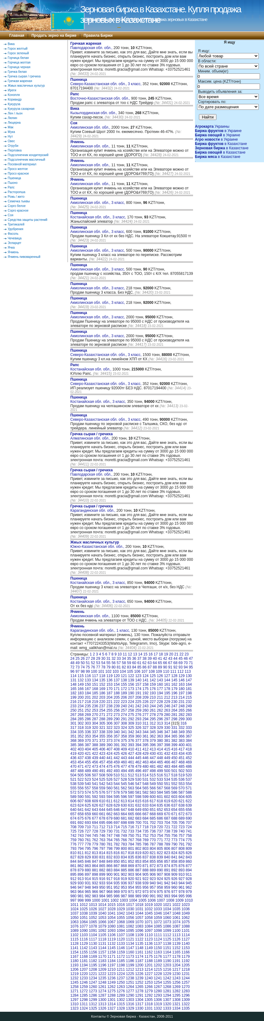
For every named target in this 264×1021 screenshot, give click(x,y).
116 (88, 676)
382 (174, 740)
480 (145, 766)
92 (175, 667)
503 (189, 771)
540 (88, 784)
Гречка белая (17, 71)
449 (167, 758)
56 (114, 663)
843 (189, 857)
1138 (167, 943)
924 (160, 879)
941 (160, 883)
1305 (148, 1000)
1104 (93, 935)
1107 (121, 935)
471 (80, 766)
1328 (121, 1008)
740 (182, 831)
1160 (130, 952)
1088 (186, 926)
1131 (102, 943)
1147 (130, 948)
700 (138, 823)
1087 (176, 926)
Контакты (98, 1016)
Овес (11, 141)
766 (124, 840)
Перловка (15, 150)
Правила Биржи (98, 35)
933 (102, 883)
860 (189, 861)
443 (124, 758)
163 (182, 684)
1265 (139, 987)
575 (95, 792)
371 (95, 740)
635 (160, 805)
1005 (142, 900)
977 (174, 892)
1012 (84, 905)
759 (73, 840)
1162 (148, 952)
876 (182, 866)
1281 (167, 991)
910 (182, 874)
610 (102, 801)
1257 (186, 982)
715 (124, 827)
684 (145, 818)
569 (174, 788)
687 (167, 818)
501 (174, 771)
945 (189, 883)
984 (102, 896)
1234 (93, 978)
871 (145, 866)
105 (130, 671)
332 (182, 727)
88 (155, 667)
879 (80, 870)
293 (138, 719)
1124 (158, 939)
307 (116, 723)
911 (189, 874)
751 (138, 835)
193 (153, 693)
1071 (148, 922)
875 (174, 866)
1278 (139, 991)
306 (109, 723)
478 (131, 766)
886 (131, 870)
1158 (111, 952)
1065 (93, 922)
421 (88, 753)
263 (167, 710)
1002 (114, 900)
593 (102, 797)
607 (80, 801)
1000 (96, 900)
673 (189, 814)
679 (109, 818)
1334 (176, 1008)
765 (116, 840)
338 (102, 732)
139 (131, 680)
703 (160, 823)
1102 (74, 935)
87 (150, 667)
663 (116, 814)
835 (131, 857)
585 (167, 792)
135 (102, 680)
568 (167, 788)
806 (167, 848)
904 (138, 874)
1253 (148, 982)
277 (145, 715)
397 (160, 745)
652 (160, 810)
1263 (121, 987)
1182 (93, 961)
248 (182, 706)
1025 (84, 909)
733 (131, 831)
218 (88, 702)
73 (78, 667)
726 (80, 831)
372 (102, 740)
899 (102, 874)
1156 (93, 952)
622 (189, 801)
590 (80, 797)
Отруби (13, 145)
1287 (102, 995)
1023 (186, 905)
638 (182, 805)
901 (116, 874)
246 (167, 706)
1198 (121, 965)
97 (78, 671)
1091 (93, 930)
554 (189, 784)
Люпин (12, 118)
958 (160, 887)
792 (189, 844)
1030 (130, 909)
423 (102, 753)
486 (189, 766)
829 (88, 857)
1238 (130, 978)
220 (102, 702)
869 (131, 866)
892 (174, 870)
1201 (148, 965)
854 (145, 861)
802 (138, 848)
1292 (148, 995)
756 (174, 835)
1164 (167, 952)
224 (131, 702)
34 (124, 658)
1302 (121, 1000)
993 (167, 896)
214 (182, 697)
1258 (74, 987)
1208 (93, 969)
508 (102, 775)
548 (145, 784)
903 (131, 874)
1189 (158, 961)
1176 (158, 956)
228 (160, 702)
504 (73, 775)
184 (88, 693)
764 (109, 840)
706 (182, 823)
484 (174, 766)
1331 (148, 1008)
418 (189, 749)
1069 (130, 922)
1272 (84, 991)
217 (80, 702)
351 (73, 736)
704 (167, 823)
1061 (176, 918)
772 (167, 840)
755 (167, 835)
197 (182, 693)
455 (88, 762)
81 (119, 667)
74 (82, 667)
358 (124, 736)
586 (174, 792)
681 (124, 818)
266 (189, 710)
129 (182, 676)
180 (182, 689)
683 (138, 818)
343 (138, 732)
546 (131, 784)
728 (95, 831)
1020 (158, 905)
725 (73, 831)
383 (182, 740)
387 (88, 745)
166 (80, 689)
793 (73, 848)
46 (186, 658)
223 (124, 702)
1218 (186, 969)
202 (95, 697)
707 (189, 823)
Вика (11, 44)
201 (88, 697)
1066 (102, 922)
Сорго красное (18, 210)
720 (160, 827)
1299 (93, 1000)
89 (160, 667)
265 (182, 710)
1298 (84, 1000)
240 (124, 706)
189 (124, 693)
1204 (176, 965)
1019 (148, 905)
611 (109, 801)
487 (73, 771)
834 (124, 857)
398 (167, 745)
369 (80, 740)
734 (138, 831)
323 (116, 727)
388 (95, 745)
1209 (102, 969)
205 (116, 697)
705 (174, 823)
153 (109, 684)
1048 (176, 913)
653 (167, 810)
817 (124, 853)
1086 (167, 926)
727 (88, 831)
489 (88, 771)
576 (102, 792)
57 (119, 663)
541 (95, 784)
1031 (139, 909)
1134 (130, 943)
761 (88, 840)
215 (189, 697)
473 (95, 766)
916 (102, 879)
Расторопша (16, 192)
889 (153, 870)
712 (102, 827)
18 (161, 654)
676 (88, 818)
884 (116, 870)
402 (73, 749)
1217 (176, 969)
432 (167, 753)
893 (182, 870)
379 (153, 740)
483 (167, 766)
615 (138, 801)
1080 (111, 926)
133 (88, 680)
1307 (167, 1000)
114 (73, 676)
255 (109, 710)
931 (88, 883)
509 (109, 775)
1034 (167, 909)
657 (73, 814)
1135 (139, 943)
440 (102, 758)
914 (88, 879)
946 (73, 887)
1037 (74, 913)
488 (80, 771)
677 (95, 818)
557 (88, 788)
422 (95, 753)
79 (108, 667)
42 (165, 658)
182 (73, 693)
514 (145, 775)
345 (153, 732)
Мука (11, 132)
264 (174, 710)
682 (131, 818)
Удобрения (15, 229)
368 (73, 740)
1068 (121, 922)
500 (167, 771)
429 (145, 753)
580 (131, 792)
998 (80, 900)
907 (160, 874)
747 (109, 835)
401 (189, 745)
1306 (158, 1000)
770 (153, 840)
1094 (121, 930)
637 (174, 805)
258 (131, 710)
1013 (93, 905)
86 (144, 667)
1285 (84, 995)
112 (180, 671)
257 (124, 710)
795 (88, 848)
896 (80, 874)
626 (95, 805)
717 (138, 827)
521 (73, 779)
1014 (102, 905)
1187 (139, 961)
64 (155, 663)
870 (138, 866)
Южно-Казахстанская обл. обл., (97, 544)
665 (131, 814)
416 (174, 749)
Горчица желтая (19, 62)
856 (160, 861)
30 (103, 658)
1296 (186, 995)
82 (124, 667)
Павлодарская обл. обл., (91, 45)
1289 (121, 995)
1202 (158, 965)
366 (182, 736)
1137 (158, 943)
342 (131, 732)
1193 (74, 965)
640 (73, 810)
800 (124, 848)
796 (95, 848)
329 (160, 727)
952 (116, 887)
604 (182, 797)
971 (131, 892)
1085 (158, 926)
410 (131, 749)
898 (95, 874)
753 (153, 835)
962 (189, 887)
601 (160, 797)
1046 (158, 913)
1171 (111, 956)
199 (73, 697)
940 (153, 883)
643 (95, 810)
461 (131, 762)
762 (95, 840)
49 (78, 663)
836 (138, 857)
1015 (111, 905)
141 (145, 680)
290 (116, 719)
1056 (130, 918)
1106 (111, 935)
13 (135, 654)
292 (131, 719)
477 (124, 766)
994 (174, 896)
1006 (151, 900)
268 (80, 715)
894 (189, 870)
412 (145, 749)
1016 (121, 905)
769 (145, 840)
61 (139, 663)
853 (138, 861)
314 (167, 723)
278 (153, 715)
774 (182, 840)
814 (102, 853)
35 (129, 658)
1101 (186, 930)
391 (116, 745)
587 (182, 792)
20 (171, 654)
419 (73, 753)
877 (189, 866)
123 (138, 676)
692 (80, 823)
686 (160, 818)
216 (73, 702)
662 (109, 814)
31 (108, 658)
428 (138, 753)
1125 (167, 939)
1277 (130, 991)
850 (116, 861)
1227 (148, 974)
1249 (111, 982)
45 (181, 658)
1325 (93, 1008)
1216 (167, 969)
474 (102, 766)
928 (189, 879)
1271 (74, 991)
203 (102, 697)
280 (167, 715)
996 (189, 896)
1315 (121, 1004)
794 (80, 848)
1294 (167, 995)
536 (182, 779)
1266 (148, 987)
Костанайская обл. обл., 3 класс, (98, 215)
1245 (74, 982)
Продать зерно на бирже (53, 35)
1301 (111, 1000)
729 (102, 831)
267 (73, 715)
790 (174, 844)
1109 (139, 935)
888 (145, 870)
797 (102, 848)
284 (73, 719)
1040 (102, 913)
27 (88, 658)
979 (189, 892)
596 (124, 797)
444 (131, 758)
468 (182, 762)
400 (182, 745)
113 (188, 671)
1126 (176, 939)
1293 (158, 995)
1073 (167, 922)
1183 (102, 961)
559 (102, 788)
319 (88, 727)
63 (150, 663)
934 (109, 883)
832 (109, 857)
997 (73, 900)
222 (116, 702)
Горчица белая (18, 58)
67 (170, 663)
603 (174, 797)
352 (80, 736)
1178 (176, 956)
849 (109, 861)
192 (145, 693)
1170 (102, 956)
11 (125, 654)
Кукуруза (14, 104)
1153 (186, 948)
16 (151, 654)
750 (131, 835)
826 (189, 853)
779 (95, 844)
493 (116, 771)
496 (138, 771)
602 (167, 797)
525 (102, 779)
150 (88, 684)
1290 (130, 995)
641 (80, 810)
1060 (167, 918)
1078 (93, 926)
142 (153, 680)
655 (182, 810)
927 (182, 879)
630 (124, 805)
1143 (93, 948)
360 (138, 736)
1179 (186, 956)
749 (124, 835)
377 (138, 740)
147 (189, 680)
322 (109, 727)
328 (153, 727)
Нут (10, 136)
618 (160, 801)
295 (153, 719)
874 (167, 866)
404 (88, 749)
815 (109, 853)
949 (95, 887)
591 (88, 797)
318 (80, 727)
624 (80, 805)
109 (159, 671)
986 (116, 896)
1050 (74, 918)
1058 (148, 918)
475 (109, 766)
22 (181, 654)
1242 (167, 978)
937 (131, 883)
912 (73, 879)
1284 (74, 995)
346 (160, 732)
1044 (139, 913)
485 (182, 766)
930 (80, 883)
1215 (158, 969)
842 (182, 857)
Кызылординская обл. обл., (94, 110)
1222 (102, 974)
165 (73, 689)
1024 (74, 909)
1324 (84, 1008)
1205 (186, 965)
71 (191, 663)
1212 (130, 969)
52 (93, 663)
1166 (186, 952)
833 (116, 857)
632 (138, 805)
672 (182, 814)
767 (131, 840)
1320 (167, 1004)
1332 (158, 1008)
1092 (102, 930)
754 (160, 835)
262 (160, 710)
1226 (139, 974)
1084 (148, 926)
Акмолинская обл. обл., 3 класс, (98, 200)
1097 (148, 930)
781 (109, 844)
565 (145, 788)
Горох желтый (17, 48)
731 (116, 831)
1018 (139, 905)
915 (95, 879)
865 (102, 866)
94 (186, 667)
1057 (139, 918)
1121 (130, 939)
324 (124, 727)
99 (88, 671)
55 (108, 663)
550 (160, 784)
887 (138, 870)
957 (153, 887)
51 (88, 663)
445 (138, 758)
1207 (84, 969)
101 (101, 671)
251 (80, 710)
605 (189, 797)
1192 (186, 961)
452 (189, 758)
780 (102, 844)
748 (116, 835)
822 (160, 853)
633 (145, 805)
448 (160, 758)
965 (88, 892)
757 (182, 835)
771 (160, 840)
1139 (176, 943)
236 (95, 706)
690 (189, 818)
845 (80, 861)
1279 (148, 991)
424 (109, 753)
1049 (186, 913)
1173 (130, 956)
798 (109, 848)
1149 (148, 948)
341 (124, 732)
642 (88, 810)
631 (131, 805)
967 (102, 892)
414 (160, 749)
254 (102, 710)
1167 (74, 956)
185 (95, 693)
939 (145, 883)
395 (145, 745)
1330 (139, 1008)
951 (109, 887)
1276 (121, 991)
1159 (121, 952)
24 (72, 658)
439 (95, 758)
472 (88, 766)
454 (80, 762)
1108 (130, 935)
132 (80, 680)
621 (182, 801)
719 (153, 827)
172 (124, 689)
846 (88, 861)
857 (167, 861)
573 (80, 792)
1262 (111, 987)
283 (189, 715)
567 (160, 788)
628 (109, 805)
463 (145, 762)
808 (182, 848)
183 (80, 693)
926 (174, 879)
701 (145, 823)
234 (80, 706)
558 (95, 788)
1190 (167, 961)
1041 (111, 913)
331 (174, 727)
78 (103, 667)
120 (116, 676)
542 (102, 784)
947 (80, 887)
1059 (158, 918)
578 (116, 792)
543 (109, 784)
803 (145, 848)
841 (174, 857)
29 (98, 658)
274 (124, 715)
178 (167, 689)
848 (102, 861)
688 (174, 818)
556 (80, 788)
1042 (121, 913)
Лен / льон (15, 113)
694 (95, 823)
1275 (111, 991)
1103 (84, 935)
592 (95, 797)
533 (160, 779)
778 (88, 844)
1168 (84, 956)
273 (116, 715)
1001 (105, 900)
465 (160, 762)
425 (116, 753)
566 (153, 788)
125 (153, 676)
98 (82, 671)
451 (182, 758)
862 (80, 866)
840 (167, 857)
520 (189, 775)
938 (138, 883)
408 (116, 749)
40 (155, 658)
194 (160, 693)
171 (116, 689)
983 (95, 896)
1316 (130, 1004)
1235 (102, 978)
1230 (176, 974)
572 (73, 792)
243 (145, 706)
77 (98, 667)
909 (174, 874)
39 (150, 658)
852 (131, 861)
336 (88, 732)
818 (131, 853)
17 (156, 654)
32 (114, 658)
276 (138, 715)
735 (145, 831)
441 (109, 758)
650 (145, 810)
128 (174, 676)
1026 (93, 909)
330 (167, 727)
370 (88, 740)
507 (95, 775)
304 (95, 723)
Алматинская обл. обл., (91, 436)
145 (174, 680)
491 (102, 771)
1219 (74, 974)
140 (138, 680)
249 (189, 706)
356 (109, 736)
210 (153, 697)
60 (134, 663)
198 (189, 693)
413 (153, 749)
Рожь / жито (16, 196)
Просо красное (18, 173)
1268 (167, 987)
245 (160, 706)
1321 (176, 1004)
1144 (102, 948)
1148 (139, 948)
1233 (84, 978)
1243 (176, 978)
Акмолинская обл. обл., (90, 125)
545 (124, 784)
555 (73, 788)
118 (102, 676)
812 (88, 853)
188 (116, 693)
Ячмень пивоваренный (24, 256)
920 (131, 879)
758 (189, 835)
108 (152, 671)
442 (116, 758)
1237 (121, 978)
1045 (148, 913)
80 (114, 667)
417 (182, 749)
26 (82, 658)
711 (95, 827)
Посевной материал (22, 164)
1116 (84, 939)
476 (116, 766)
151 (95, 684)
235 (88, 706)
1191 (176, 961)
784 (131, 844)
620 (174, 801)
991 (153, 896)
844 (73, 861)
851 (124, 861)
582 (145, 792)
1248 (102, 982)
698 (124, 823)
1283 (186, 991)
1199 (130, 965)
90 (165, 667)
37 (139, 658)
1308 (176, 1000)
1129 (84, 943)
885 (124, 870)
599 (145, 797)
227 (153, 702)
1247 (93, 982)
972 (138, 892)
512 (131, 775)
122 (131, 676)
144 (167, 680)
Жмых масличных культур (26, 85)
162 (174, 684)
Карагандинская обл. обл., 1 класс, (100, 628)
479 (138, 766)
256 (116, 710)
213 (174, 697)
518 (174, 775)
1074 (176, 922)
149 (80, 684)
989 (138, 896)
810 (73, 853)
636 (167, 805)
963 (73, 892)
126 (160, 676)
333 (189, 727)
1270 (186, 987)
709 (80, 827)
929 (73, 883)
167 (88, 689)
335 (80, 732)
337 (95, 732)
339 (109, 732)
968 (109, 892)
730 (109, 831)
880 (88, 870)
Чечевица (15, 238)
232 (189, 702)
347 (167, 732)
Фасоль (13, 233)
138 (124, 680)
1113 (176, 935)
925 (167, 879)
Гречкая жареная (20, 81)
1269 (176, 987)
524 (95, 779)
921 (138, 879)
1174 (139, 956)
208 (138, 697)
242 (138, 706)
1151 (167, 948)
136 (109, 680)
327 (145, 727)
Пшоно (13, 182)
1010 (189, 900)
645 (109, 810)
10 (120, 654)
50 (82, 663)
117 (95, 676)
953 (124, 887)
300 (189, 719)
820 (145, 853)
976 (167, 892)
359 (131, 736)
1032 (148, 909)
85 (139, 667)
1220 (84, 974)
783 (124, 844)
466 (167, 762)
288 (102, 719)
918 (116, 879)
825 (182, 853)
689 (182, 818)
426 (124, 753)
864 (95, 866)
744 (88, 835)
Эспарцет (14, 243)
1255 (167, 982)
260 (145, 710)
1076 (74, 926)
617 (153, 801)
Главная (16, 35)
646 (116, 810)
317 (73, 727)
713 (109, 827)
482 (160, 766)
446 (145, 758)
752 (145, 835)
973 (145, 892)
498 (153, 771)
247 (174, 706)
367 (189, 736)
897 (88, 874)
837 (145, 857)
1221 (93, 974)
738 (167, 831)
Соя (10, 215)
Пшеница (14, 178)
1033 (158, 909)
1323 (74, 1008)
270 (95, 715)
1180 (74, 961)
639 (189, 805)
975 (160, 892)
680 (116, 818)
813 (95, 853)
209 (145, 697)
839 (160, 857)
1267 (158, 987)
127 (167, 676)
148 (73, 684)
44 (175, 658)
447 (153, 758)
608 (88, 801)
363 (160, 736)
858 (174, 861)
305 (102, 723)
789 (167, 844)
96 (72, 671)
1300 (102, 1000)
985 (109, 896)
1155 (84, 952)
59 (129, 663)
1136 (148, 943)
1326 (102, 1008)
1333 (167, 1008)
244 (153, 706)
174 (138, 689)
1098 (158, 930)
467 (174, 762)
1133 (121, 943)
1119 (111, 939)
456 (95, 762)
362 (153, 736)
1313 (102, 1004)
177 (160, 689)
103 (116, 671)
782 (116, 844)
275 (131, 715)
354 (95, 736)
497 (145, 771)
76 (93, 667)
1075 (186, 922)
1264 (130, 987)
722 (174, 827)
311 (145, 723)
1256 (176, 982)
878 (73, 870)
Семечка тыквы (19, 201)
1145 (111, 948)
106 (137, 671)
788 (160, 844)
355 (102, 736)
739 (174, 831)
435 (189, 753)
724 (189, 827)
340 (116, 732)
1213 (139, 969)
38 (144, 658)
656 (189, 810)
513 (138, 775)
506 (88, 775)
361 (145, 736)
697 (116, 823)
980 (73, 896)
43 (170, 658)
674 (73, 818)
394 (138, 745)
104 (123, 671)
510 (116, 775)
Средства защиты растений (27, 219)
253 (95, 710)
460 (124, 762)
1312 (93, 1004)
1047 (167, 913)
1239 (139, 978)
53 (98, 663)
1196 (102, 965)
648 (131, 810)
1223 (111, 974)
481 (153, 766)
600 (153, 797)
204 (109, 697)
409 (124, 749)
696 (109, 823)
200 (80, 697)
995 (182, 896)
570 (182, 788)
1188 (148, 961)
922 (145, 879)
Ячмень (13, 252)
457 (102, 762)
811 (80, 853)
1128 (74, 943)
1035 (176, 909)
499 (160, 771)
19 (166, 654)
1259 (84, 987)
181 (189, 689)
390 (109, 745)
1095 (130, 930)
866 (109, 866)
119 (109, 676)
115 (80, 676)
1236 (111, 978)
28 (93, 658)
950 (102, 887)
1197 (111, 965)
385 (73, 745)
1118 (102, 939)
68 (175, 663)
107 (144, 671)
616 (145, 801)
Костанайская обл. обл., (91, 367)
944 (182, 883)
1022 (176, 905)
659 (88, 814)
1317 (139, 1004)
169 (102, 689)
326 (138, 727)
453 (73, 762)
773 (174, 840)
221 (109, 702)
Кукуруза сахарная (21, 108)
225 (138, 702)
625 (88, 805)
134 (95, 680)
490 (95, 771)
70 (186, 663)
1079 (102, 926)
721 (167, 827)
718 (145, 827)
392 (124, 745)
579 (124, 792)
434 (182, 753)
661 (102, 814)
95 (191, 667)
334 (73, 732)
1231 (186, 974)
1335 (186, 1008)
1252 (139, 982)
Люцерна (14, 122)
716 (131, 827)
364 (167, 736)
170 (109, 689)
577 (109, 792)
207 (131, 697)
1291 (139, 995)
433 (174, 753)
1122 (139, 939)
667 (145, 814)
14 (140, 654)
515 (153, 775)
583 (153, 792)
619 (167, 801)
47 (191, 658)
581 (138, 792)
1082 (130, 926)
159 (153, 684)
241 (131, 706)
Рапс (11, 187)
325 (131, 727)
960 (174, 887)
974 (153, 892)
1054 (111, 918)
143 (160, 680)
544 (116, 784)
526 (109, 779)
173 (131, 689)
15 (145, 654)
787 (153, 844)
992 (160, 896)
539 (80, 784)
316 (183, 723)
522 (80, 779)
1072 (158, 922)
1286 (93, 995)
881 (95, 870)
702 (153, 823)
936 (124, 883)
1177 (167, 956)
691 (73, 823)
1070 (139, 922)
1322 (186, 1004)
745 (95, 835)
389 (102, 745)
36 (134, 658)
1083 (139, 926)
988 (131, 896)
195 (167, 693)
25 (78, 658)
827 (73, 857)
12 (130, 654)
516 (160, 775)
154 (116, 684)
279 (160, 715)
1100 (176, 930)
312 (153, 723)
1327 (111, 1008)
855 (153, 861)
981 (80, 896)
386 (80, 745)
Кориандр (15, 99)
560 (109, 788)
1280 (158, 991)
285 (80, 719)
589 (73, 797)
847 (95, 861)
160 (160, 684)
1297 (74, 1000)
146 (182, 680)
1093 (111, 930)
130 (189, 676)
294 (145, 719)
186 (102, 693)
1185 (121, 961)
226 (145, 702)
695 (102, 823)
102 (108, 671)
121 (124, 676)
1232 (74, 978)
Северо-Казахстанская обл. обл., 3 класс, (106, 81)
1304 (139, 1000)
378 (145, 740)
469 (189, 762)
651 (153, 810)
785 (138, 844)
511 (124, 775)
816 (116, 853)
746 (102, 835)
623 (73, 805)
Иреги (12, 90)
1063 (74, 922)
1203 (167, 965)
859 (182, 861)
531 (145, 779)
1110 (148, 935)
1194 (84, 965)
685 (153, 818)
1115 (74, 939)
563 (131, 788)
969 (116, 892)
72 (72, 667)
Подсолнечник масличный (26, 159)
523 (88, 779)
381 (167, 740)
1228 (158, 974)
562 (124, 788)
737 (160, 831)
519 (182, 775)
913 (80, 879)
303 (88, 723)
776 (73, 844)
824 (174, 853)
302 (80, 723)
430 (153, 753)
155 (124, 684)
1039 (93, 913)
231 (182, 702)
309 (131, 723)
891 (167, 870)
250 (73, 710)
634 (153, 805)
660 (95, 814)
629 (116, 805)
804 (153, 848)
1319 (158, 1004)
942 (167, 883)
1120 (121, 939)
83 (129, 667)
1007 (161, 900)
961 (182, 887)
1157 (102, 952)
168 (95, 689)
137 (116, 680)
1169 (93, 956)
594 (109, 797)
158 (145, 684)
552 (174, 784)
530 (138, 779)
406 (102, 749)
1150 (158, 948)
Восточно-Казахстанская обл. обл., (100, 96)
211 (160, 697)
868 (124, 866)
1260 (93, 987)
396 (153, 745)
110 (166, 671)
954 (131, 887)
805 (160, 848)
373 (109, 740)
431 (160, 753)
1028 (111, 909)
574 (88, 792)
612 (116, 801)
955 (138, 887)
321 (102, 727)
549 (153, 784)
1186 (130, 961)
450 (174, 758)
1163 (158, 952)
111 (173, 671)
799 (116, 848)
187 (109, 693)
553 (182, 784)
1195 (93, 965)
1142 (84, 948)
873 (160, 866)
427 (131, 753)
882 (102, 870)
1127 (186, 939)
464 (153, 762)
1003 (124, 900)
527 (116, 779)
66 (165, 663)
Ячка (11, 247)
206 (124, 697)
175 (145, 689)
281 (174, 715)
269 (88, 715)
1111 (158, 935)
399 (174, 745)
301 (73, 723)
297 (167, 719)
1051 (84, 918)
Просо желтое (18, 169)
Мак (10, 127)
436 (73, 758)
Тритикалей (16, 224)
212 (167, 697)
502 (182, 771)
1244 (186, 978)
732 (124, 831)
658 (80, 814)
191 (138, 693)
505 (80, 775)
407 (109, 749)
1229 (167, 974)
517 (167, 775)
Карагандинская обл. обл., (93, 508)
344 (145, 732)
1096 (139, 930)
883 (109, 870)
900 (109, 874)
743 (80, 835)
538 (73, 784)
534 (167, 779)
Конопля (14, 95)
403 (80, 749)
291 (124, 719)
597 (131, 797)
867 (116, 866)
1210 (111, 969)
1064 (84, 922)
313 (160, 723)
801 (131, 848)
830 (95, 857)
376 (131, 740)
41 (160, 658)
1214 (148, 969)
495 (131, 771)
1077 (84, 926)
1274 (102, 991)
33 (119, 658)
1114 (186, 935)
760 (80, 840)
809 (189, 848)
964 (80, 892)
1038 (84, 913)
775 (189, 840)
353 (88, 736)
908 (167, 874)
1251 (130, 982)
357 (116, 736)
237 (102, 706)
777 (80, 844)
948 (88, 887)
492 (109, 771)
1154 (74, 952)
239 (116, 706)
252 (88, 710)
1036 (186, 909)
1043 (130, 913)
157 (138, 684)
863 (88, 866)
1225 (130, 974)
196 (174, 693)
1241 (158, 978)
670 (167, 814)
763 (102, 840)
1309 (186, 1000)
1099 (167, 930)
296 (160, 719)
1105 (102, 935)
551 (167, 784)
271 (102, 715)
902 (124, 874)
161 (167, 684)
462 (138, 762)
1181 (84, 961)
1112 (167, 935)
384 (189, 740)
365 (174, 736)
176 (153, 689)
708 (73, 827)
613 (124, 801)
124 (145, 676)
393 (131, 745)
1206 (74, 969)
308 (124, 723)
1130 (93, 943)
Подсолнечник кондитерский (28, 155)
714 (116, 827)
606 (73, 801)
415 (167, 749)
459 (116, 762)
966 (95, 892)
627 (102, 805)
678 (102, 818)
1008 (170, 900)
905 (145, 874)
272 (109, 715)
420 (80, 753)
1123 (148, 939)
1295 (176, 995)
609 (95, 801)
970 (124, 892)
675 (80, 818)
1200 (139, 965)
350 (189, 732)
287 (95, 719)
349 (182, 732)
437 (80, 758)
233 (73, 706)
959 (167, 887)
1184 (111, 961)
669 (160, 814)
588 (189, 792)
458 (109, 762)
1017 (130, 905)
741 (189, 831)
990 (145, 896)
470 (73, 766)
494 (124, 771)
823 (167, 853)
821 (153, 853)
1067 (111, 922)
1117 (93, 939)
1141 (74, 948)
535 (174, 779)
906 (153, 874)
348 (174, 732)
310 (138, 723)
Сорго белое (17, 206)
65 (160, 663)
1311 (84, 1004)
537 (189, 779)
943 (174, 883)
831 (102, 857)
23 (186, 654)
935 (116, 883)
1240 (148, 978)
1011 (74, 905)
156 (131, 684)
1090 (84, 930)
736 (153, 831)
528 (124, 779)
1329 (130, 1008)
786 (145, 844)
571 (189, 788)
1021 (167, 905)
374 (116, 740)
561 (116, 788)
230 (174, 702)
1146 (121, 948)
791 (182, 844)
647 (124, 810)
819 (138, 853)
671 (174, 814)
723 (182, 827)
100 (94, 671)
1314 (111, 1004)
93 (181, 667)
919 (124, 879)
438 (88, 758)
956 (145, 887)
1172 (121, 956)
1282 (176, 991)
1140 (186, 943)
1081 (121, 926)
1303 (130, 1000)
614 (131, 801)
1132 (111, 943)
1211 (121, 969)
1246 (84, 982)
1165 (176, 952)
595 (116, 797)
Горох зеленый (18, 53)
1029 (121, 909)
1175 (148, 956)
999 (88, 900)
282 (182, 715)
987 (124, 896)
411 (138, 749)
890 (160, 870)
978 (182, 892)
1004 (133, 900)
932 (95, 883)
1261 (102, 987)
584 (160, 792)
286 (88, 719)
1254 (158, 982)
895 (73, 874)
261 (153, 710)
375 (124, 740)
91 (170, 667)
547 (138, 784)
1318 (148, 1004)
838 (153, 857)
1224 (121, 974)
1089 (74, 930)
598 (138, 797)
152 (102, 684)
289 (109, 719)
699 (131, 823)
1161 (139, 952)
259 (138, 710)
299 (182, 719)
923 (153, 879)
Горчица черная (19, 67)
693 (88, 823)
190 (131, 693)
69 (181, 663)
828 (80, 857)
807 (174, 848)
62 (144, 663)
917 (109, 879)
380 (160, 740)
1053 (102, 918)
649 (138, 810)
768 (138, 840)
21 (176, 654)
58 (124, 663)
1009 (179, 900)
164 (189, 684)
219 (95, 702)
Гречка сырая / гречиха (24, 76)
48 (72, 663)
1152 (176, 948)
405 (95, 749)
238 (109, 706)
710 (88, 827)
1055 (121, 918)
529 (131, 779)
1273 (93, 991)
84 (134, 667)
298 (174, 719)
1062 (186, 918)
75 (88, 667)
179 (174, 689)
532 (153, 779)
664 (124, 814)
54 (103, 663)
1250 (121, 982)
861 (73, 866)
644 (102, 810)
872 (153, 866)
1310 (74, 1004)
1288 (111, 995)
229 (167, 702)
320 (95, 727)
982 (88, 896)
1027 (102, 909)
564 (138, 788)
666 (138, 814)
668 (153, 814)
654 (174, 810)
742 (73, 835)
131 (73, 680)
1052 (93, 918)
